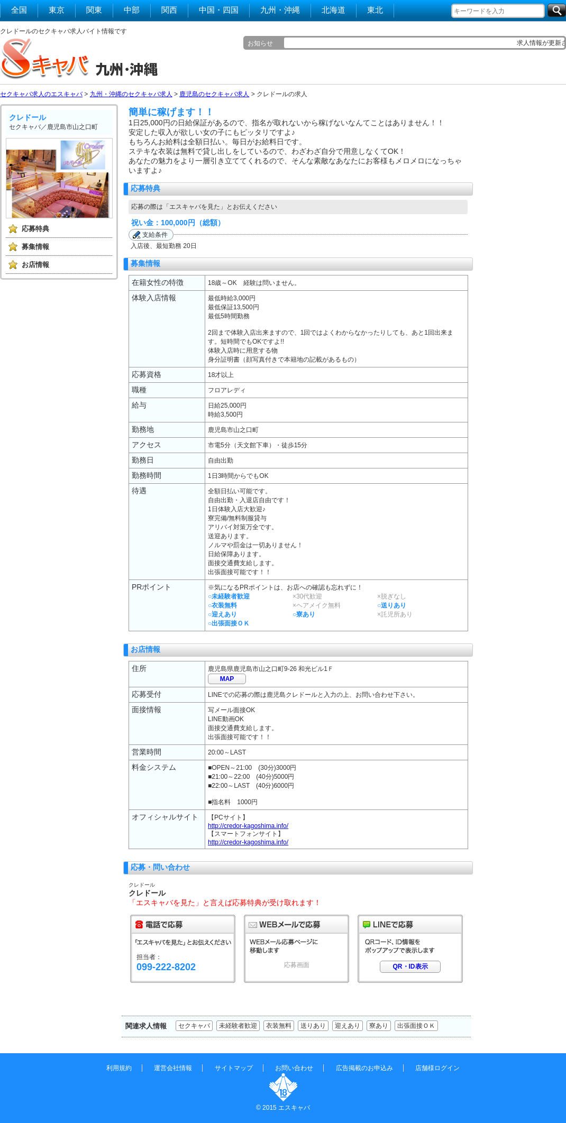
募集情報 (35, 247)
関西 (169, 9)
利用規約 (119, 1068)
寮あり (378, 1025)
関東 (94, 9)
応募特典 (35, 229)
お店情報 (35, 265)
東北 (375, 9)
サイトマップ (234, 1068)
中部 (132, 9)
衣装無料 (278, 1025)
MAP (227, 679)
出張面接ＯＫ (416, 1025)
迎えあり (347, 1025)
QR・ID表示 (410, 966)
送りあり (313, 1025)
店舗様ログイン (437, 1068)
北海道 (333, 9)
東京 (57, 9)
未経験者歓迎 (238, 1025)
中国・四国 (219, 9)
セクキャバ (194, 1025)
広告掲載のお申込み (364, 1068)
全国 (19, 9)
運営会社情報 (173, 1068)
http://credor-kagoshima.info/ (248, 826)
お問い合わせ (294, 1068)
